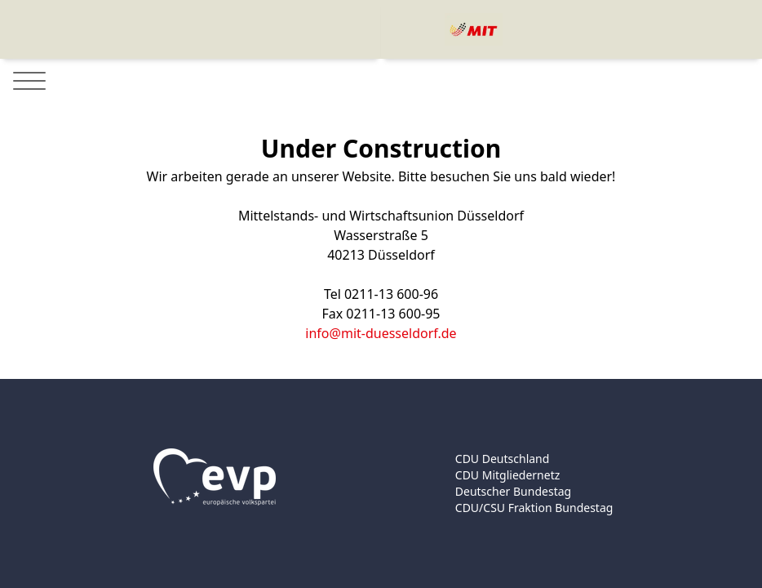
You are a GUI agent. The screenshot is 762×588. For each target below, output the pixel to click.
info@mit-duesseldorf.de (380, 333)
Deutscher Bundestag (513, 491)
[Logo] (473, 29)
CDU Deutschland (502, 458)
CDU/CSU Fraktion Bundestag (534, 507)
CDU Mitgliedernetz (507, 475)
